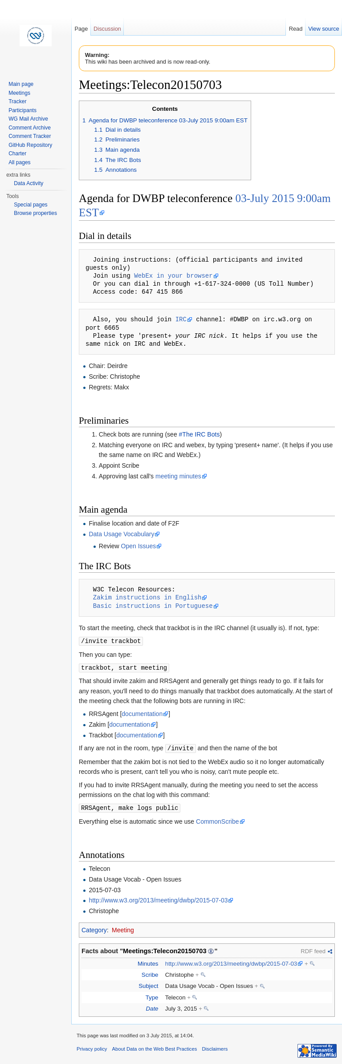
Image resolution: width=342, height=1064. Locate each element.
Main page (20, 84)
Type (152, 995)
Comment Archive (29, 128)
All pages (19, 162)
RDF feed (313, 949)
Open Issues (138, 546)
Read (296, 28)
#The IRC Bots (199, 434)
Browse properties (35, 213)
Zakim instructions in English (147, 597)
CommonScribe (217, 819)
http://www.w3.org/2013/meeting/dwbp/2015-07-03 (158, 898)
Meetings (19, 93)
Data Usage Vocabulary (121, 534)
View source (323, 28)
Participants (22, 110)
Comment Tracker (29, 136)
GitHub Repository (30, 145)
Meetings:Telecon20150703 (165, 949)
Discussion (107, 28)
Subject (148, 984)
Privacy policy (92, 1047)
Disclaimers (215, 1047)
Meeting (123, 928)
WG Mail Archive (28, 119)
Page (81, 28)
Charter (17, 153)
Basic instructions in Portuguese (153, 606)
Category (94, 928)
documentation (142, 712)
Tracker (17, 101)
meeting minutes (178, 476)
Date (152, 1006)
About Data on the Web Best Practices (154, 1047)
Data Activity (28, 183)
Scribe (150, 973)
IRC (181, 319)
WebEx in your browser (173, 275)
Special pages (30, 205)
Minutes (148, 962)
